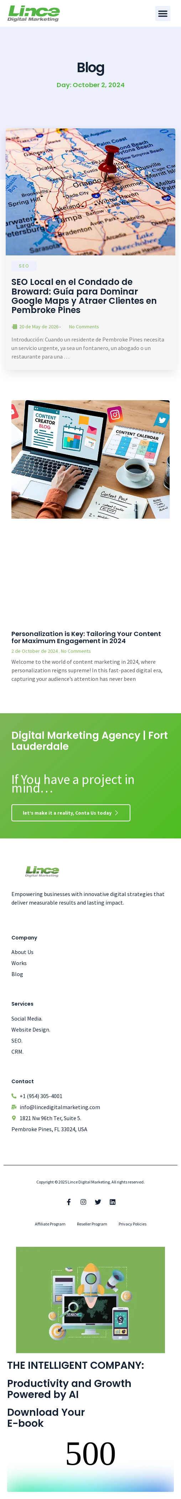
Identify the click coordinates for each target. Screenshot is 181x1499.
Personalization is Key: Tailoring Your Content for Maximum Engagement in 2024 (86, 637)
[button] (162, 13)
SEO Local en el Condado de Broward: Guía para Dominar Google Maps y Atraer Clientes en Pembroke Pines (84, 296)
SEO (24, 266)
